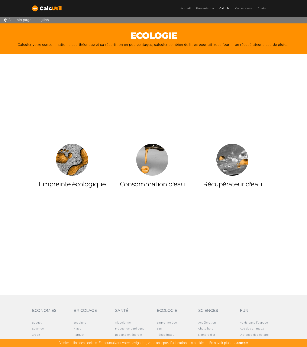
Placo (77, 328)
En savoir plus (219, 343)
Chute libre (205, 328)
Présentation (205, 8)
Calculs (224, 8)
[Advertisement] (153, 88)
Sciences (208, 310)
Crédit (36, 334)
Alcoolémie (123, 322)
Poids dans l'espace (254, 322)
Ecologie (167, 310)
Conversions (243, 8)
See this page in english (29, 20)
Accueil (185, 8)
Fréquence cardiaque (130, 328)
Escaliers (80, 322)
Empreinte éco (167, 322)
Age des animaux (252, 328)
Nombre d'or (206, 334)
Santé (121, 310)
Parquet (79, 334)
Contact (263, 8)
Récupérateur (166, 334)
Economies (44, 310)
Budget (37, 322)
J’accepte (241, 343)
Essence (38, 328)
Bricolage (85, 310)
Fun (244, 310)
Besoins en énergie (128, 334)
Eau (159, 328)
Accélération (207, 322)
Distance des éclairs (254, 334)
